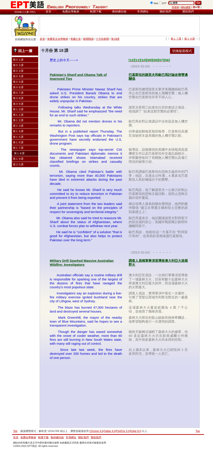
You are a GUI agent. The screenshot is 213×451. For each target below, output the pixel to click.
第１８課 (19, 153)
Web (156, 3)
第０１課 (18, 59)
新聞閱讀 (88, 38)
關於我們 (165, 11)
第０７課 (18, 92)
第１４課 (18, 131)
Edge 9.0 (135, 431)
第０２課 (18, 65)
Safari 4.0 (109, 431)
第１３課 (18, 125)
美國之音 (75, 38)
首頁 (48, 11)
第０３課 (18, 70)
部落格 (175, 7)
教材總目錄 (119, 11)
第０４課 (18, 76)
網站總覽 (186, 7)
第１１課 (18, 114)
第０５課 (18, 81)
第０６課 (18, 87)
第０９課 (18, 103)
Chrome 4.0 (96, 431)
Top (197, 431)
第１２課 (18, 120)
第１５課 (18, 136)
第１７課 (176, 38)
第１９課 (189, 38)
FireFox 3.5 (123, 431)
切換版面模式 (182, 51)
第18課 (115, 38)
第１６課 (18, 142)
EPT (164, 3)
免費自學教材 (70, 11)
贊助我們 (188, 11)
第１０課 (18, 109)
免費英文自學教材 (57, 38)
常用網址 (143, 11)
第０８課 (18, 98)
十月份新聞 (102, 38)
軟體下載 (95, 11)
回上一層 (22, 50)
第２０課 (18, 164)
